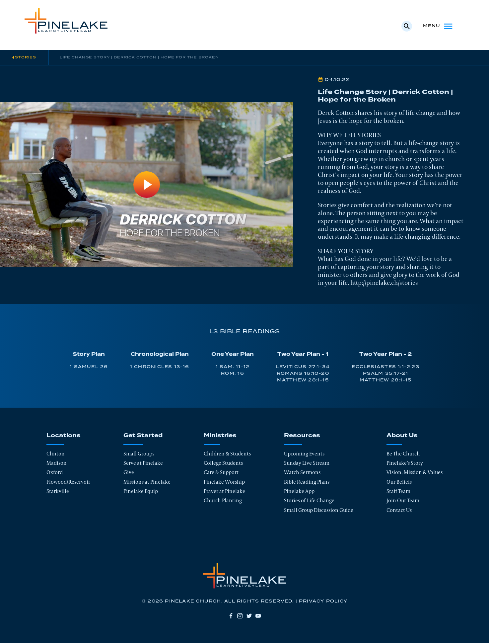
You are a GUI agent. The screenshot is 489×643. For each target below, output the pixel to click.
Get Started (143, 435)
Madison (56, 462)
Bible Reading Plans (306, 481)
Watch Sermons (302, 472)
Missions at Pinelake (147, 481)
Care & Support (221, 472)
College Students (223, 462)
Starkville (57, 491)
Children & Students (227, 453)
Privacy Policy (323, 601)
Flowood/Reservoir (68, 481)
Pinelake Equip (140, 491)
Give (128, 472)
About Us (402, 435)
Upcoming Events (304, 453)
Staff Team (398, 491)
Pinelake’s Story (404, 462)
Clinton (55, 453)
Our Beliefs (399, 481)
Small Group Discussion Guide (318, 510)
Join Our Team (402, 500)
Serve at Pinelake (143, 462)
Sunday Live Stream (306, 462)
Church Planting (223, 500)
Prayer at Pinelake (224, 491)
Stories (25, 57)
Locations (63, 435)
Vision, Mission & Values (414, 472)
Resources (302, 435)
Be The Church (403, 453)
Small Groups (138, 453)
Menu (438, 26)
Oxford (54, 472)
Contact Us (399, 510)
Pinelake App (299, 491)
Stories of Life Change (309, 500)
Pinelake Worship (224, 481)
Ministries (220, 435)
